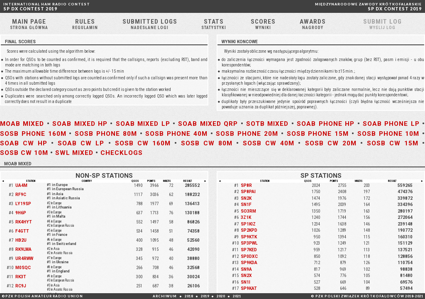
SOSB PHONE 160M (33, 133)
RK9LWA (23, 249)
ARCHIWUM (165, 296)
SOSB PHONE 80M (106, 133)
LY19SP (23, 203)
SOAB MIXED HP (79, 123)
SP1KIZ (248, 224)
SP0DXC (249, 256)
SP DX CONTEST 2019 (46, 6)
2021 (237, 296)
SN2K (246, 198)
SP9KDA (249, 262)
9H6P (20, 213)
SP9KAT (249, 288)
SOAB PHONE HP (325, 123)
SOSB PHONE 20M (247, 133)
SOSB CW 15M (392, 143)
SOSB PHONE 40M (176, 133)
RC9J (20, 286)
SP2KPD (249, 230)
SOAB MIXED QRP (208, 123)
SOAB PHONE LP (391, 123)
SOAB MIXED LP (143, 123)
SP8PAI (248, 191)
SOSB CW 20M (331, 143)
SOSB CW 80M (206, 143)
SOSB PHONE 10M (388, 133)
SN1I (245, 282)
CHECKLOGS (121, 153)
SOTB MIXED (267, 123)
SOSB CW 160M (143, 143)
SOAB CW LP (81, 143)
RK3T (20, 276)
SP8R (246, 185)
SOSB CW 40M (268, 143)
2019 (205, 296)
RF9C (20, 194)
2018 (189, 296)
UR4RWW (24, 258)
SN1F (246, 204)
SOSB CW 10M (24, 153)
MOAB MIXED (22, 123)
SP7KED (249, 249)
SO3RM (248, 211)
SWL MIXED (74, 153)
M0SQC (23, 267)
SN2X (246, 275)
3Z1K (246, 217)
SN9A (246, 269)
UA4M (21, 185)
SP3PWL (249, 243)
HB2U (21, 240)
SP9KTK (249, 237)
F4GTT (22, 231)
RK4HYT (23, 222)
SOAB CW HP (23, 143)
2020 (221, 296)
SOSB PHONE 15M (318, 133)
